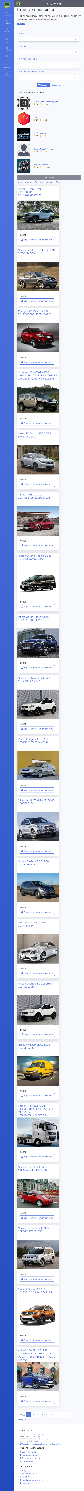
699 (67, 1414)
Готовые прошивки (31, 1458)
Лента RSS (49, 177)
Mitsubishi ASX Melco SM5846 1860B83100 (36, 801)
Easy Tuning (54, 3)
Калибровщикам (30, 1473)
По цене (60, 182)
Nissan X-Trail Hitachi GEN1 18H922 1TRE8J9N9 (34, 1229)
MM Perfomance (40, 133)
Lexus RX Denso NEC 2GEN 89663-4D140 (34, 435)
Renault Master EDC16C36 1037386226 (34, 1046)
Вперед (22, 1419)
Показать (43, 85)
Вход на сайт (28, 1461)
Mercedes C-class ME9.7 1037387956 (32, 924)
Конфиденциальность (32, 1480)
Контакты (26, 1483)
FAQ (24, 1470)
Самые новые (25, 182)
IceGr (36, 117)
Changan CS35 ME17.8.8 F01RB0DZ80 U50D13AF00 (35, 312)
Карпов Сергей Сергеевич (44, 149)
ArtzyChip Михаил (41, 165)
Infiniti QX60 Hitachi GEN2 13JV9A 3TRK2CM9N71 (33, 618)
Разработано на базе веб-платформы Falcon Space (41, 1444)
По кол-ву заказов (44, 182)
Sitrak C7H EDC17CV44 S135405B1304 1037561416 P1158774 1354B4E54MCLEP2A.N (36, 1110)
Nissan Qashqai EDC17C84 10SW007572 (34, 863)
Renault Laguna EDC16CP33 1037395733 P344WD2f (35, 740)
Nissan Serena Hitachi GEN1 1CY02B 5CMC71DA (34, 557)
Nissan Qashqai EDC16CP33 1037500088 (35, 985)
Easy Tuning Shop (41, 1439)
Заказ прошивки (30, 1451)
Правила (26, 1476)
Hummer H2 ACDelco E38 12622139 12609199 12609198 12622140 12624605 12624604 (37, 375)
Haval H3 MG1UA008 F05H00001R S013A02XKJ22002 (31, 192)
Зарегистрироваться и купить (37, 239)
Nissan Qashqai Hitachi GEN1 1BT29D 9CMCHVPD (35, 679)
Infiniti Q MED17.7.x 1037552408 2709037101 (34, 496)
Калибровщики (29, 1455)
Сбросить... (56, 85)
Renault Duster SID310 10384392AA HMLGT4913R (35, 1291)
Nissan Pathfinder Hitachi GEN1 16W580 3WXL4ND (36, 251)
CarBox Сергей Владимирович (46, 102)
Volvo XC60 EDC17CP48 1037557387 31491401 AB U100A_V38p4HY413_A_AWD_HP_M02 (37, 1355)
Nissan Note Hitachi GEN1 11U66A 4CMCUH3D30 (33, 1168)
